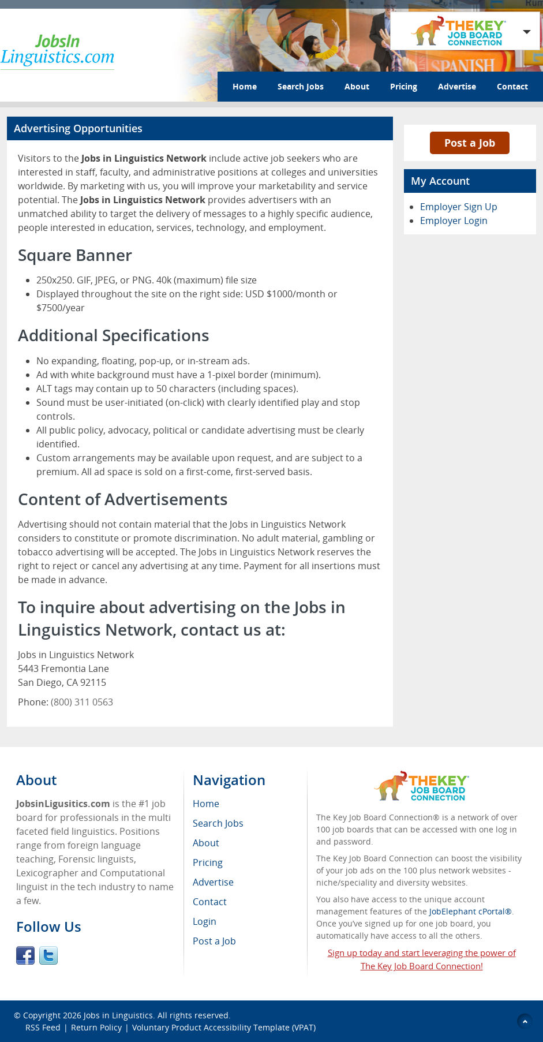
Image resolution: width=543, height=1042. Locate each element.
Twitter (48, 955)
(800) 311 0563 (82, 702)
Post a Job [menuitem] (214, 941)
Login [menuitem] (204, 921)
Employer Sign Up (458, 206)
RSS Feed (43, 1027)
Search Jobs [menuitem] (218, 823)
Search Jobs (301, 86)
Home (245, 86)
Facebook (25, 955)
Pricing (403, 86)
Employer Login (454, 220)
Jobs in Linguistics (118, 1015)
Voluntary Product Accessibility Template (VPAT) (224, 1027)
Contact (512, 86)
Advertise (457, 86)
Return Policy (96, 1027)
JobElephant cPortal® (470, 911)
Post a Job (469, 143)
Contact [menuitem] (210, 901)
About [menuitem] (206, 842)
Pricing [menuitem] (208, 862)
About (356, 86)
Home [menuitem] (206, 803)
